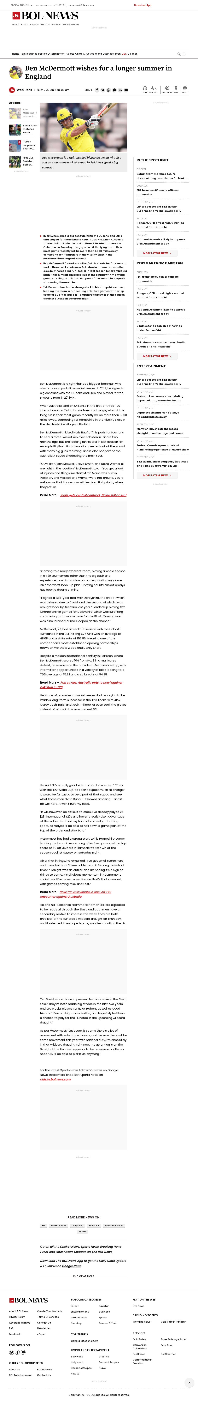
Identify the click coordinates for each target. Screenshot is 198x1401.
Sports (70, 53)
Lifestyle (104, 1356)
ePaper (41, 1334)
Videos (34, 24)
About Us (14, 1369)
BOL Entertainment (20, 1375)
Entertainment (57, 53)
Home (15, 53)
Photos (45, 24)
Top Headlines (28, 53)
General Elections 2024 (84, 1341)
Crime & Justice (84, 53)
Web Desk (24, 90)
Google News (71, 1266)
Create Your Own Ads (49, 1311)
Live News (138, 1306)
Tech (118, 53)
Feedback (14, 1334)
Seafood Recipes (109, 1362)
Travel (102, 1368)
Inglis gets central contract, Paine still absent (93, 495)
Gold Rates (139, 1339)
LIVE (124, 53)
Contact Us (44, 1322)
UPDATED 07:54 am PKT (81, 5)
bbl (43, 1225)
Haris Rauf (94, 1225)
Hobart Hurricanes (114, 1225)
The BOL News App (69, 1261)
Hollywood (77, 1362)
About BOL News (18, 1311)
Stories (56, 24)
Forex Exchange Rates (174, 1339)
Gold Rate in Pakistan (173, 1321)
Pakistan (142, 218)
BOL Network (44, 1369)
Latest (75, 1306)
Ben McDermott (58, 1225)
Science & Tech (108, 1323)
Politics (42, 53)
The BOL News (101, 1252)
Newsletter (43, 1328)
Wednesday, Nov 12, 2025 (50, 5)
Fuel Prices (139, 1354)
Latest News (64, 1252)
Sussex (82, 1232)
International (79, 1317)
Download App (142, 5)
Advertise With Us (19, 1322)
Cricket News (69, 1247)
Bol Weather (168, 1354)
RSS (11, 1328)
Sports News (89, 1247)
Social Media (70, 24)
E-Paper (132, 53)
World (98, 53)
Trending (76, 1323)
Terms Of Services (48, 1317)
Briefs (24, 24)
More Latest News (157, 253)
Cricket (141, 169)
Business (108, 53)
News (15, 24)
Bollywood (77, 1356)
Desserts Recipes (81, 1368)
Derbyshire (77, 1225)
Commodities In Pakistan (142, 1361)
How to (75, 1373)
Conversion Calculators (140, 1346)
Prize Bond (167, 1345)
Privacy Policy (17, 1317)
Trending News (141, 1321)
